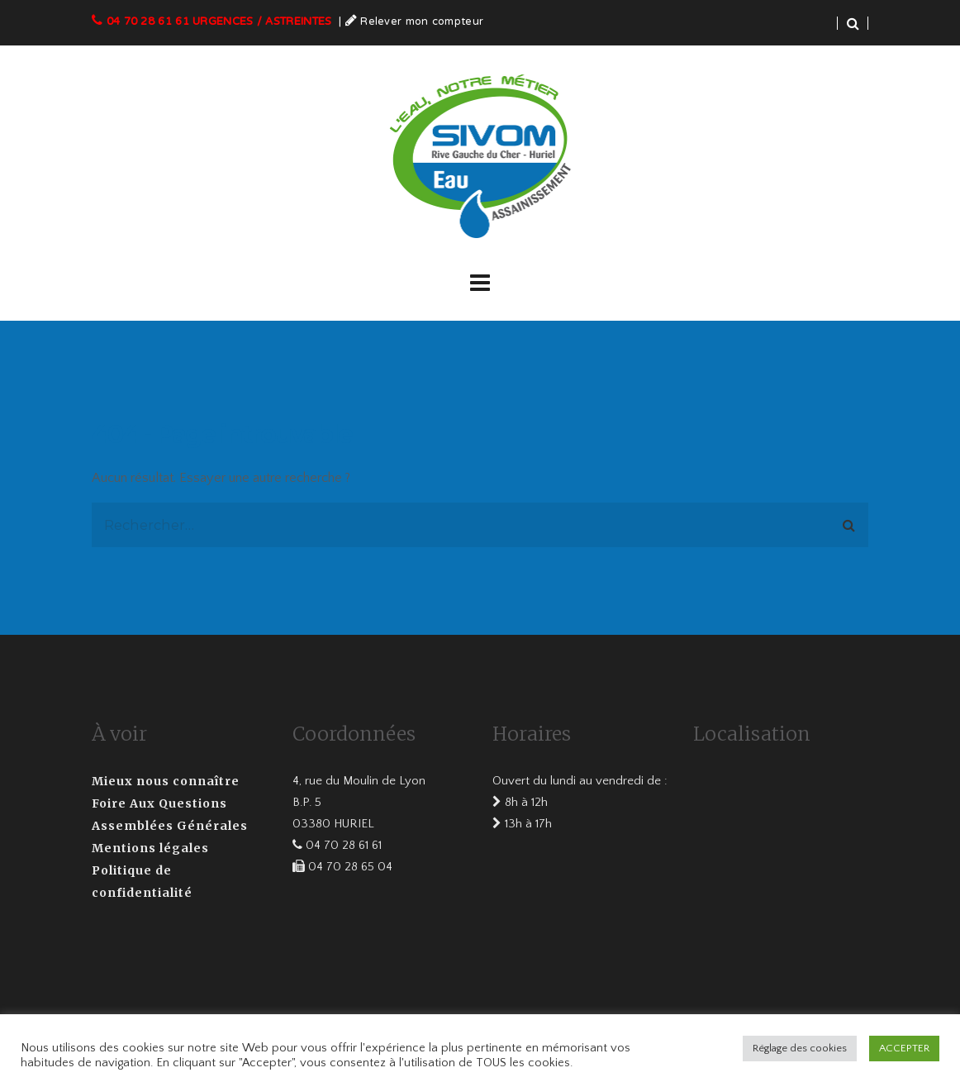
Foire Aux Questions (159, 803)
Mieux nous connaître (166, 781)
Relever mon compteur (421, 22)
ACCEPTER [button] (904, 1048)
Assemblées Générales (170, 825)
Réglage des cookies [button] (800, 1048)
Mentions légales (150, 848)
